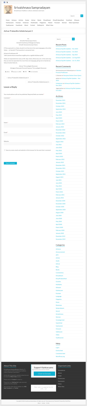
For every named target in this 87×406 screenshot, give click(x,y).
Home (8, 20)
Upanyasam (59, 326)
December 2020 (60, 200)
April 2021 (59, 189)
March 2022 (59, 156)
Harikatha (59, 284)
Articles (21, 20)
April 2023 (59, 118)
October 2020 (60, 206)
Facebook (9, 388)
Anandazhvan (61, 370)
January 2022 (60, 162)
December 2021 (60, 165)
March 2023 (59, 121)
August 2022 (59, 141)
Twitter (16, 388)
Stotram (64, 22)
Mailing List (40, 25)
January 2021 (60, 198)
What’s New (49, 25)
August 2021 (59, 177)
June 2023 (59, 112)
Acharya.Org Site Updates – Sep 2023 (67, 54)
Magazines (43, 22)
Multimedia (34, 22)
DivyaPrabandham (58, 20)
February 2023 (60, 124)
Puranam (57, 22)
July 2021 (59, 180)
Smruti (58, 311)
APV (25, 71)
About (26, 25)
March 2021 (59, 192)
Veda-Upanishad (74, 22)
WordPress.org (60, 356)
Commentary (60, 272)
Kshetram (26, 22)
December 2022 (60, 130)
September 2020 (61, 209)
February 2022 (60, 159)
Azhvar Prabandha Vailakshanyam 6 (39, 82)
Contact (32, 25)
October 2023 (60, 106)
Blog (57, 267)
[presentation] (15, 156)
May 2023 (59, 115)
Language (58, 296)
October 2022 (60, 135)
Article (58, 258)
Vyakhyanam (10, 25)
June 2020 (59, 218)
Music (57, 302)
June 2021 (59, 183)
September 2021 (61, 174)
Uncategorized (60, 320)
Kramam (18, 22)
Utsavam (58, 329)
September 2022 (61, 138)
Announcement (60, 252)
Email (6, 132)
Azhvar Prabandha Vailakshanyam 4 (17, 77)
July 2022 (59, 144)
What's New (61, 386)
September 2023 (61, 109)
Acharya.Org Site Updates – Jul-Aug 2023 (68, 57)
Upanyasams (61, 381)
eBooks (60, 373)
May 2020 (59, 221)
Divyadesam (59, 275)
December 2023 (60, 100)
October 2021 (60, 171)
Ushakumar (59, 83)
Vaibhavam (59, 332)
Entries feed (59, 350)
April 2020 (59, 224)
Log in (57, 347)
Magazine (59, 299)
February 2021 (60, 195)
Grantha (58, 281)
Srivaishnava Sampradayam (32, 7)
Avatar (27, 20)
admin (8, 71)
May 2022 (59, 150)
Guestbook (19, 25)
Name (6, 122)
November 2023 (60, 103)
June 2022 (59, 147)
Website (6, 141)
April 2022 (59, 153)
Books (39, 20)
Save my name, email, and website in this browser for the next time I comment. (28, 150)
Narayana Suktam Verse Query (72, 75)
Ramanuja (59, 305)
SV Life (47, 403)
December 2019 (60, 236)
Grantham (69, 20)
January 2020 (60, 233)
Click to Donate (44, 373)
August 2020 (59, 212)
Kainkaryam (59, 290)
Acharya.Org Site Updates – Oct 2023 (67, 51)
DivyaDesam (47, 20)
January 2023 (60, 127)
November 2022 (60, 133)
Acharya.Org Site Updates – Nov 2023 (67, 48)
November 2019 (60, 239)
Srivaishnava (59, 314)
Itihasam (76, 20)
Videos (60, 384)
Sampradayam (60, 308)
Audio (57, 261)
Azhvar (33, 20)
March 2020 (59, 227)
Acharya (14, 20)
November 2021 (60, 168)
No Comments (34, 71)
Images (60, 375)
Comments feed (60, 353)
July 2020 (59, 215)
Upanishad (59, 323)
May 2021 (59, 186)
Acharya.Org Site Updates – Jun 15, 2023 (68, 60)
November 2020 (60, 203)
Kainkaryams (10, 22)
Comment (7, 98)
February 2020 (60, 230)
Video (57, 334)
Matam (50, 22)
